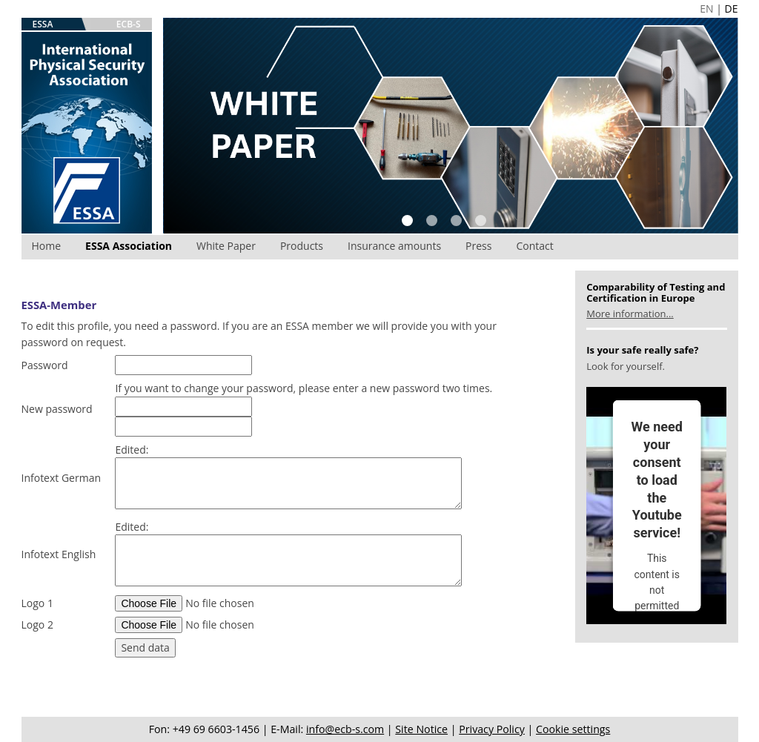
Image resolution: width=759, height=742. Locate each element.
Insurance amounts (394, 246)
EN (706, 8)
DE (731, 8)
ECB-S (128, 24)
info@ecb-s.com (345, 729)
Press (478, 246)
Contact (534, 246)
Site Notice (421, 729)
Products (301, 246)
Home (47, 246)
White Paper (226, 246)
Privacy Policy (492, 729)
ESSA (43, 24)
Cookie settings (573, 729)
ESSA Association (128, 246)
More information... (629, 313)
